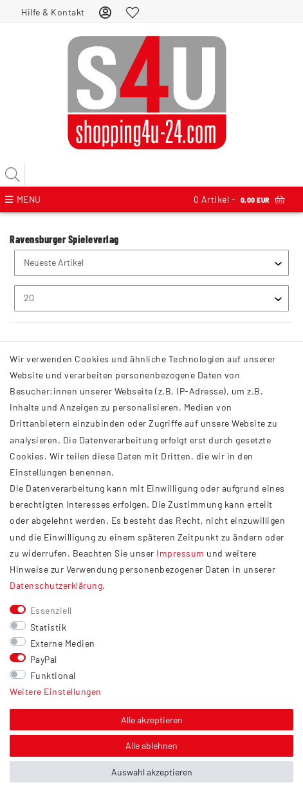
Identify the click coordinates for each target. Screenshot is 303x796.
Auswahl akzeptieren (151, 771)
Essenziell (51, 610)
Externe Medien (62, 643)
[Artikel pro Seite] (151, 298)
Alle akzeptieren (152, 719)
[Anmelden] (105, 12)
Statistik (48, 627)
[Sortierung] (151, 263)
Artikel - (239, 199)
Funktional (53, 675)
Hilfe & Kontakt (53, 11)
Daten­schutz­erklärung (56, 585)
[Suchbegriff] (151, 174)
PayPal (43, 659)
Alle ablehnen (151, 745)
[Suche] (13, 174)
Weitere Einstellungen (56, 691)
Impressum (180, 553)
